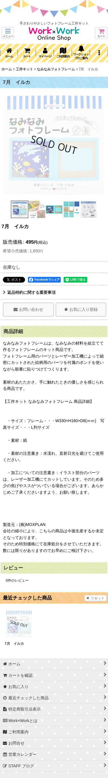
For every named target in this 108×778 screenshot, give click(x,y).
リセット (95, 598)
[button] (7, 33)
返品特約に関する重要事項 (29, 292)
